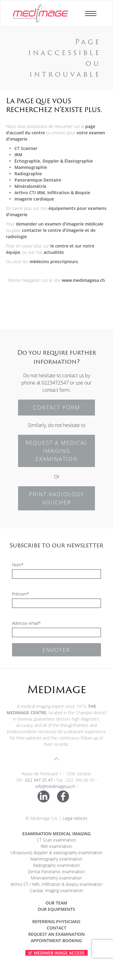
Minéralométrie (30, 186)
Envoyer (56, 649)
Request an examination (56, 934)
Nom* (18, 565)
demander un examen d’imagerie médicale (59, 224)
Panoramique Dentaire (37, 180)
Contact (56, 928)
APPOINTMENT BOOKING (56, 940)
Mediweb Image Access (59, 953)
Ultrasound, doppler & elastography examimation (56, 852)
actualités (54, 252)
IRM (18, 154)
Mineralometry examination (56, 878)
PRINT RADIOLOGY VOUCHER (56, 498)
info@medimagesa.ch (55, 786)
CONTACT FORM (56, 407)
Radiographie (28, 173)
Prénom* (20, 594)
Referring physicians (56, 921)
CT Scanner (25, 148)
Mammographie (30, 167)
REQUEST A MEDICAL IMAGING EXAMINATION (56, 450)
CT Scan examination (56, 840)
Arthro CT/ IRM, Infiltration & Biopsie (52, 192)
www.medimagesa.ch (83, 280)
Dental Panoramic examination (56, 871)
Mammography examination (56, 859)
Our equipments (56, 909)
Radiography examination (56, 865)
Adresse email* (26, 623)
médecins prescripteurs (54, 261)
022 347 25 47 (39, 780)
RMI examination (56, 846)
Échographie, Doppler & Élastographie (53, 161)
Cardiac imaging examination (56, 890)
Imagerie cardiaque (34, 199)
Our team (56, 903)
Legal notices (75, 818)
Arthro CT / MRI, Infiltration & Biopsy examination (56, 884)
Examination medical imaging (56, 833)
